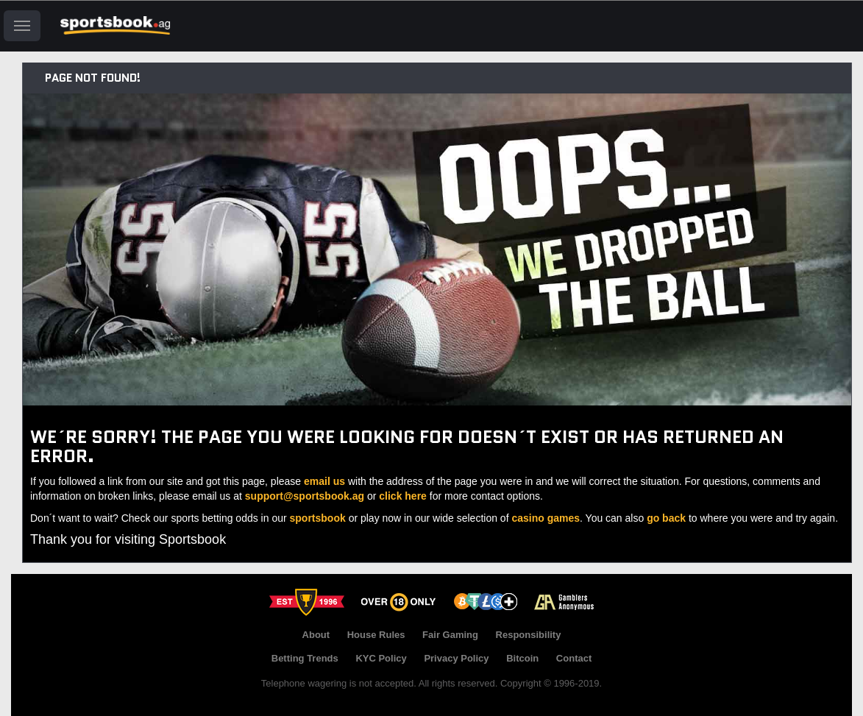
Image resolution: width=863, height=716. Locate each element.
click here (403, 496)
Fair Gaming (450, 634)
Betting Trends (304, 658)
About (316, 634)
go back (666, 518)
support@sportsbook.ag (304, 496)
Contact (574, 658)
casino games (545, 518)
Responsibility (528, 634)
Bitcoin (522, 658)
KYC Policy (380, 658)
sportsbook (318, 518)
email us (324, 481)
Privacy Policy (456, 658)
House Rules (376, 634)
